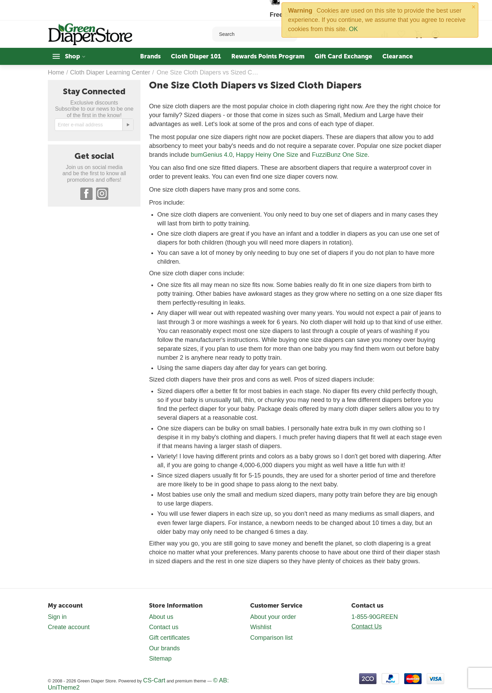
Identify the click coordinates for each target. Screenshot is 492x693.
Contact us (163, 627)
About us (161, 616)
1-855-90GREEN (374, 616)
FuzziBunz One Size (340, 154)
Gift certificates (169, 637)
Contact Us (366, 626)
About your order (273, 616)
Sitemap (160, 658)
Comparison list (271, 637)
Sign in (57, 616)
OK (353, 29)
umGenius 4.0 (213, 154)
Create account (69, 627)
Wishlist (260, 627)
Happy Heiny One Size (267, 154)
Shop (72, 56)
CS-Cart (154, 680)
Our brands (164, 648)
